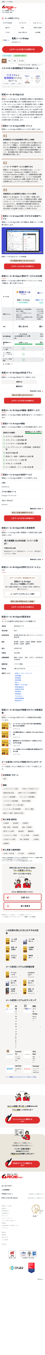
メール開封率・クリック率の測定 (13, 805)
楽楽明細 (18, 680)
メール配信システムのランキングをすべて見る (21, 1077)
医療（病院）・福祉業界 (10, 827)
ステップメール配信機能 (27, 797)
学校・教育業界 (24, 839)
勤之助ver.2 (19, 701)
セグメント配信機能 (9, 797)
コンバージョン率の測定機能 (12, 809)
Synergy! (36, 1066)
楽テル (17, 682)
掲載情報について (30, 65)
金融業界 (6, 843)
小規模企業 (31, 853)
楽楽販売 (18, 678)
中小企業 (21, 853)
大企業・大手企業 (8, 853)
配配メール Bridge (20, 38)
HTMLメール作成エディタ (30, 789)
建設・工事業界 (27, 827)
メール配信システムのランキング (12, 916)
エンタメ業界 (25, 835)
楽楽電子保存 (19, 689)
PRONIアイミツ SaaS (8, 914)
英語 (4, 779)
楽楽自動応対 (19, 687)
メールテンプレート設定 (10, 789)
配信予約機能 (26, 801)
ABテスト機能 (29, 809)
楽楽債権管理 (19, 698)
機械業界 (30, 831)
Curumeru (18, 696)
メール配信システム (23, 914)
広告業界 (36, 835)
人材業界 (36, 839)
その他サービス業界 (9, 839)
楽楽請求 (18, 694)
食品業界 (15, 823)
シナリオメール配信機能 (10, 801)
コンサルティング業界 (10, 835)
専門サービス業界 (8, 831)
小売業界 (6, 823)
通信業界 (21, 831)
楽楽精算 (18, 676)
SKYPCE (18, 1066)
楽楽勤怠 (18, 691)
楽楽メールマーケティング (23, 673)
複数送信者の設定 (8, 793)
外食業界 (25, 823)
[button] (22, 897)
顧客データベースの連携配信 (27, 793)
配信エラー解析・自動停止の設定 (13, 813)
